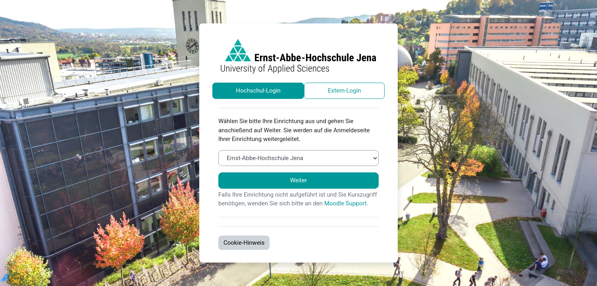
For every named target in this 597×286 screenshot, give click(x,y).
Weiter (298, 180)
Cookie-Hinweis (243, 242)
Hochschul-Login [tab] (258, 90)
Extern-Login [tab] (344, 90)
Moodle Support (345, 203)
